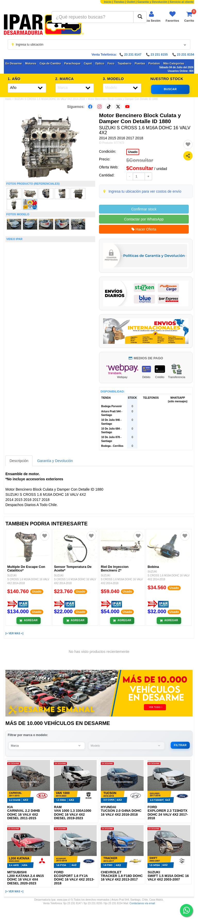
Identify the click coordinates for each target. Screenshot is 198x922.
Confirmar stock (143, 209)
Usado (133, 152)
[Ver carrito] (189, 16)
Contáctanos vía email (142, 903)
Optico (99, 63)
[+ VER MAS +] (14, 633)
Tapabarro (124, 63)
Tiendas (119, 1)
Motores (30, 63)
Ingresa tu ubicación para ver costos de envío (145, 191)
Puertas (140, 63)
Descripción (19, 461)
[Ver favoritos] (172, 16)
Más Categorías (173, 63)
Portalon (154, 63)
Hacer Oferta (143, 229)
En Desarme (13, 63)
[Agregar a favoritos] (188, 144)
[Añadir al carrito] (28, 620)
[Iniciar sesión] (151, 16)
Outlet (131, 1)
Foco (111, 63)
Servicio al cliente (182, 1)
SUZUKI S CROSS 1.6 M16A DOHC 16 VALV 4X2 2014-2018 (49, 99)
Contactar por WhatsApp (143, 219)
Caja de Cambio (50, 63)
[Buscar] (140, 17)
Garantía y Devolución (152, 1)
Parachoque (72, 63)
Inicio (107, 1)
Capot (88, 63)
